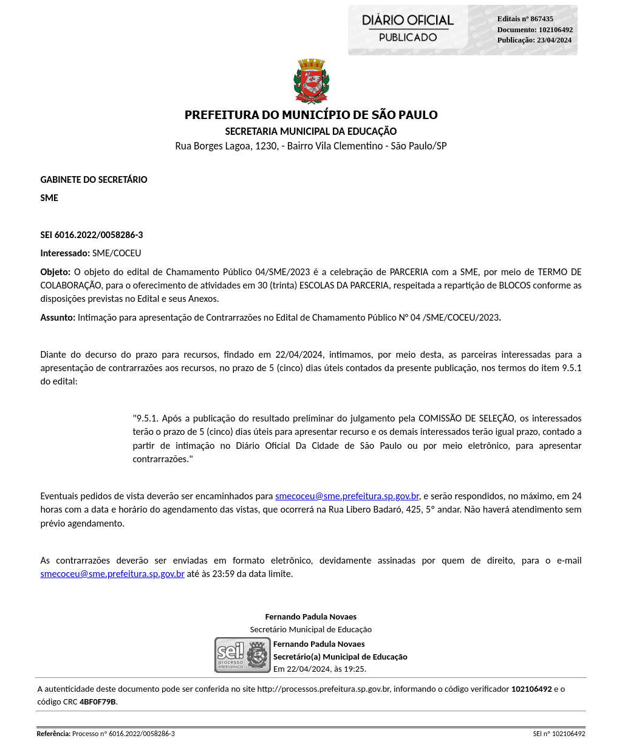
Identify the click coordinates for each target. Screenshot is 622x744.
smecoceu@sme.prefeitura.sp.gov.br (347, 496)
